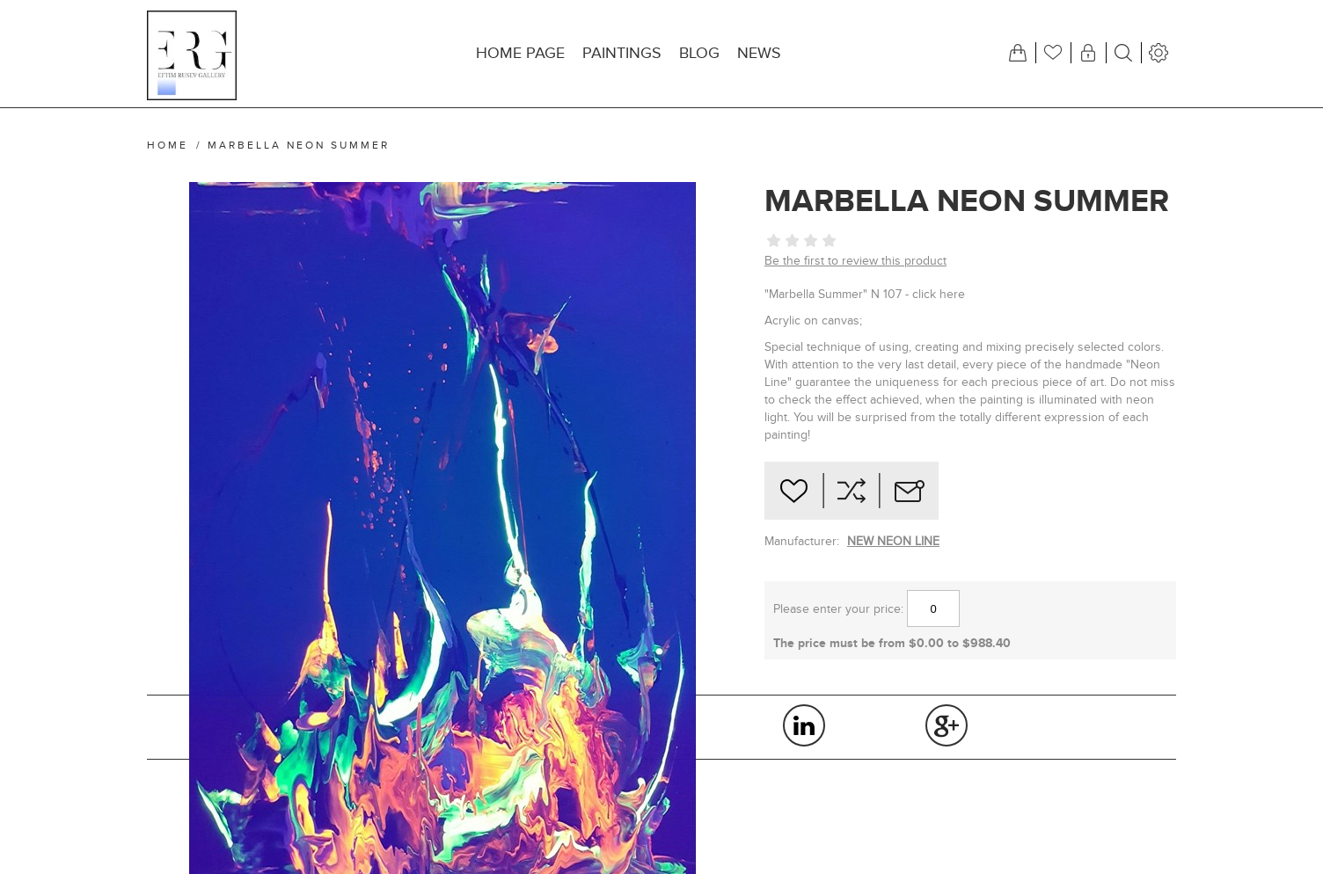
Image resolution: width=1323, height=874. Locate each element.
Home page (520, 53)
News (759, 53)
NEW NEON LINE (893, 541)
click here (938, 294)
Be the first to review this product (855, 260)
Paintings (622, 53)
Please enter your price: (838, 608)
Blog (699, 53)
